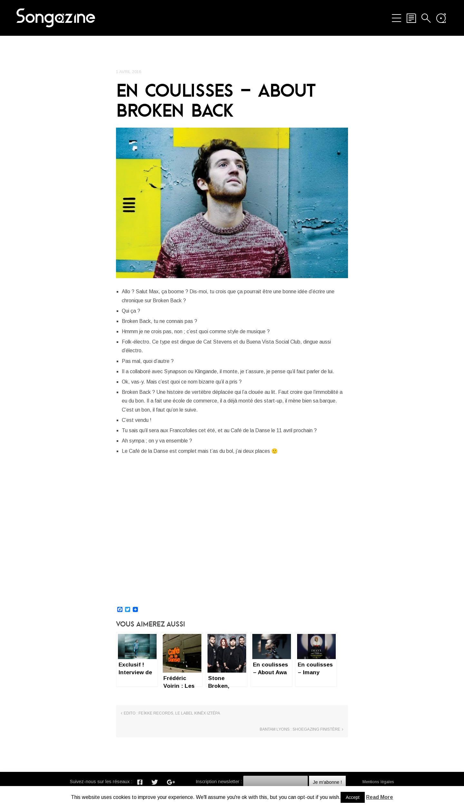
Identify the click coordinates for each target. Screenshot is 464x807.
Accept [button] (353, 797)
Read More (379, 797)
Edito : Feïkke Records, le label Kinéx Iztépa (172, 744)
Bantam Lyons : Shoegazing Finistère (300, 744)
